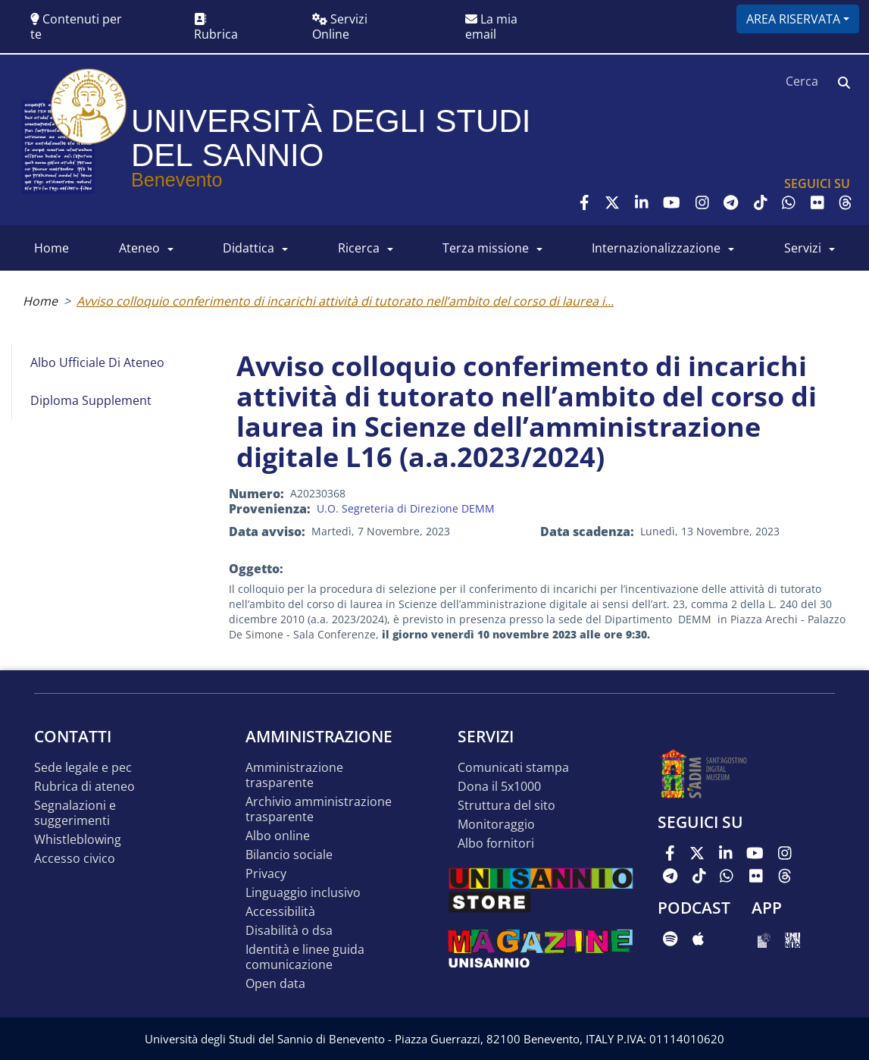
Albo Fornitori (496, 843)
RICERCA (359, 248)
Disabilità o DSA (289, 931)
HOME (51, 248)
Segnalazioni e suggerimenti (75, 813)
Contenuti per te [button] (76, 26)
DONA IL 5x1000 (499, 787)
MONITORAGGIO (496, 825)
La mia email (491, 26)
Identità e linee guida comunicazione (304, 957)
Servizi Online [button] (339, 26)
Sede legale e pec (83, 768)
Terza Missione (485, 248)
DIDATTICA (248, 248)
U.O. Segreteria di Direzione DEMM (406, 508)
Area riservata (793, 19)
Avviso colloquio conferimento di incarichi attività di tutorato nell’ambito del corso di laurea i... (345, 301)
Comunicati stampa (513, 768)
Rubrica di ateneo (84, 787)
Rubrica (216, 27)
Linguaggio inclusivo (303, 893)
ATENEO (139, 248)
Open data (275, 984)
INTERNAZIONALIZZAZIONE (656, 248)
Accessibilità (280, 912)
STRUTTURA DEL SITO (506, 806)
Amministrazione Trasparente (294, 775)
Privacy (265, 874)
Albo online (277, 836)
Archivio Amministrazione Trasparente (318, 809)
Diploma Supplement (91, 400)
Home (40, 301)
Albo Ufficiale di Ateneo (97, 362)
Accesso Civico (74, 859)
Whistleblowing (77, 840)
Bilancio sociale (289, 855)
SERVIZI (802, 248)
